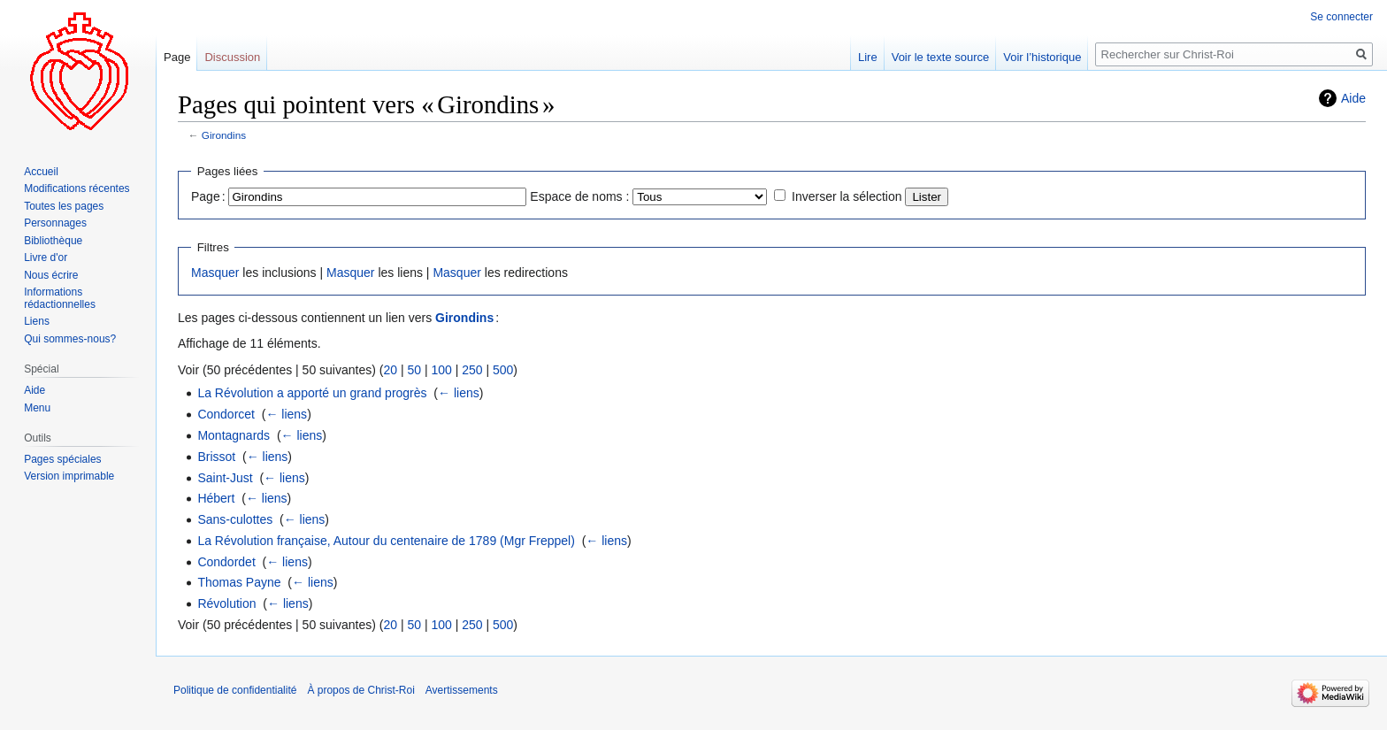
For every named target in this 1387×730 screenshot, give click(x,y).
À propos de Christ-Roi (360, 690)
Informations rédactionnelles (60, 298)
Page (177, 57)
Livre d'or (45, 257)
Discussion (232, 57)
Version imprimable (69, 476)
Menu (37, 408)
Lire (867, 57)
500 (503, 370)
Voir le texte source (941, 57)
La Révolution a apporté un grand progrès (311, 393)
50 (414, 370)
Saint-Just (224, 478)
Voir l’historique (1042, 57)
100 (441, 370)
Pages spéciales (62, 459)
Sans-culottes (234, 519)
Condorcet (226, 414)
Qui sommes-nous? (70, 339)
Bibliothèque (53, 240)
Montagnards (233, 435)
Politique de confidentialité (234, 690)
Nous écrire (51, 275)
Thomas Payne (238, 582)
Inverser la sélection (847, 196)
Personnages (55, 223)
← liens (458, 393)
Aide (1353, 98)
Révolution (226, 603)
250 (472, 370)
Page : (208, 196)
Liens (37, 321)
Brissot (216, 457)
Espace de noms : (579, 196)
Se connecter (1341, 17)
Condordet (226, 562)
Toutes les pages (63, 206)
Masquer (215, 272)
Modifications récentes (76, 188)
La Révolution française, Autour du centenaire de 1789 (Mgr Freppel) (385, 541)
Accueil (41, 171)
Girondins (224, 135)
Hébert (215, 498)
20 (390, 370)
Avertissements (461, 690)
